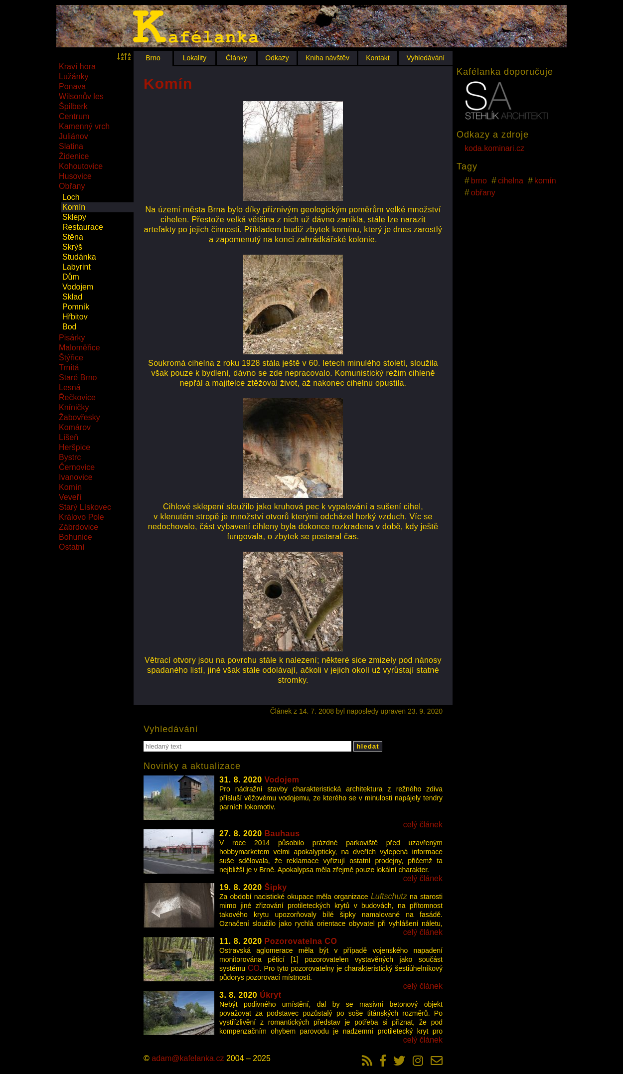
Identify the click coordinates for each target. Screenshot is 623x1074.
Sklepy (74, 217)
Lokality (194, 58)
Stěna (72, 237)
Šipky (276, 887)
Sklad (72, 297)
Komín (73, 207)
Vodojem (77, 287)
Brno (153, 58)
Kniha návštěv (327, 58)
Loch (71, 197)
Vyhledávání (426, 58)
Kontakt (377, 58)
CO (254, 968)
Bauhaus (282, 833)
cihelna (510, 180)
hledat (367, 746)
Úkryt (270, 995)
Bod (69, 326)
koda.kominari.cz (494, 148)
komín (545, 180)
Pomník (75, 307)
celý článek (423, 824)
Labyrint (76, 267)
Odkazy (277, 58)
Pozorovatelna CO (301, 941)
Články (236, 58)
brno (479, 180)
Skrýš (72, 247)
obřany (483, 192)
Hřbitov (75, 316)
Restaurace (82, 227)
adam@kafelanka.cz (188, 1058)
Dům (70, 277)
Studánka (79, 257)
